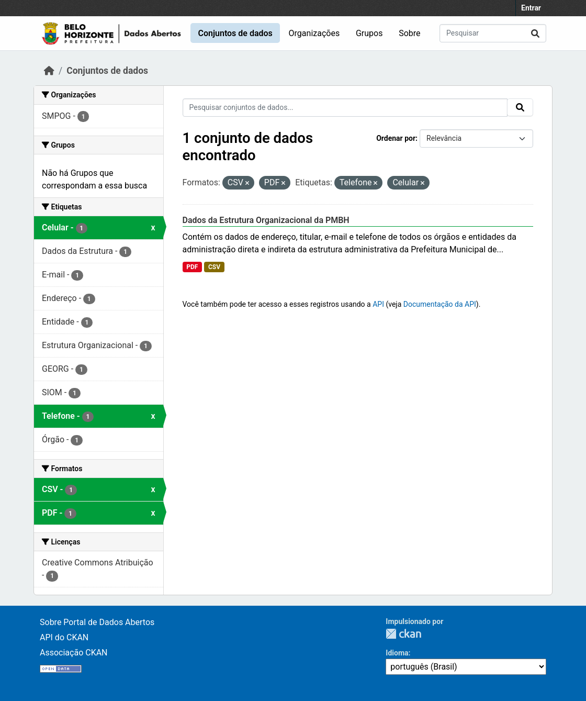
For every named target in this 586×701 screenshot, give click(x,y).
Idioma (397, 653)
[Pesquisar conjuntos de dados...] (493, 33)
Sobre (409, 33)
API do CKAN (64, 637)
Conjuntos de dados (235, 33)
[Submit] (535, 33)
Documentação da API (439, 304)
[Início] (49, 70)
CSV (214, 267)
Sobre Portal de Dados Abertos (97, 622)
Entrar (531, 8)
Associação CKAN (74, 653)
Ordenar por (395, 138)
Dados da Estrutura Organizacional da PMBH (266, 220)
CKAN (403, 633)
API (378, 304)
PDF (192, 267)
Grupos (369, 33)
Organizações (314, 33)
